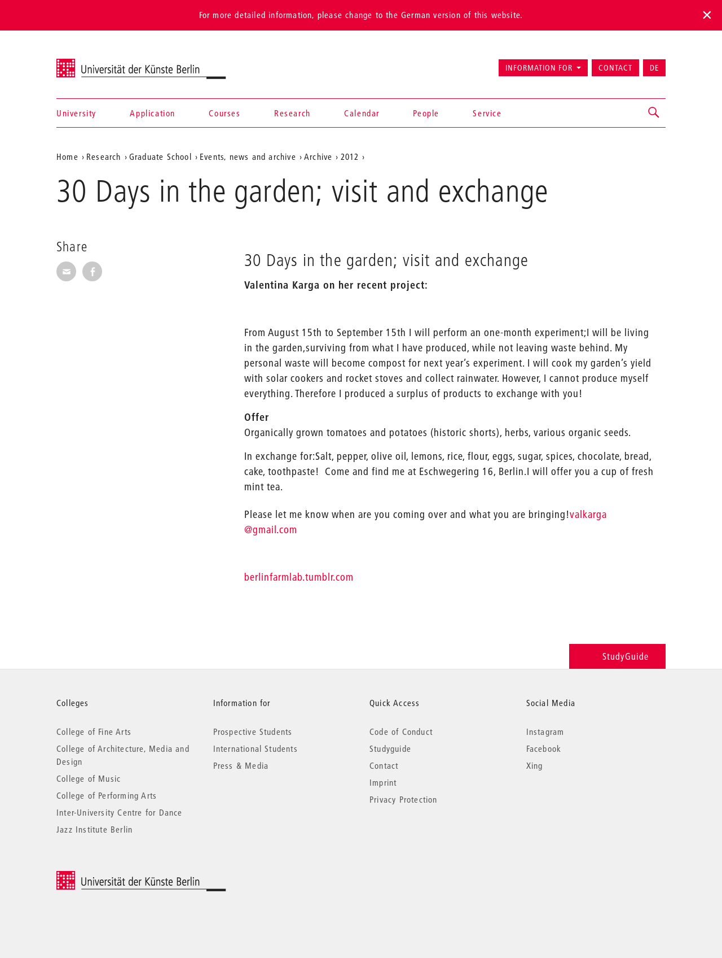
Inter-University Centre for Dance (119, 812)
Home (67, 156)
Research (292, 113)
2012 (350, 156)
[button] (654, 113)
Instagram (545, 731)
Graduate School (160, 156)
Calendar (362, 113)
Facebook (544, 748)
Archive (318, 156)
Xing (534, 765)
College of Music (88, 778)
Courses (224, 113)
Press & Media (241, 765)
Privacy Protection (403, 799)
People (426, 113)
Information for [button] (539, 68)
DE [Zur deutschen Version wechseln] (654, 68)
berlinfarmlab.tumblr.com (299, 577)
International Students (255, 748)
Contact (615, 68)
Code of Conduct (401, 731)
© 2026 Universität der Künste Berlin (115, 877)
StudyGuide (617, 656)
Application (152, 113)
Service (487, 113)
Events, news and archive (248, 156)
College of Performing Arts (106, 795)
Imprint (383, 782)
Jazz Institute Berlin (94, 829)
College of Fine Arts (93, 731)
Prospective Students (253, 731)
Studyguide (390, 748)
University (76, 113)
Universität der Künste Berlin (100, 63)
